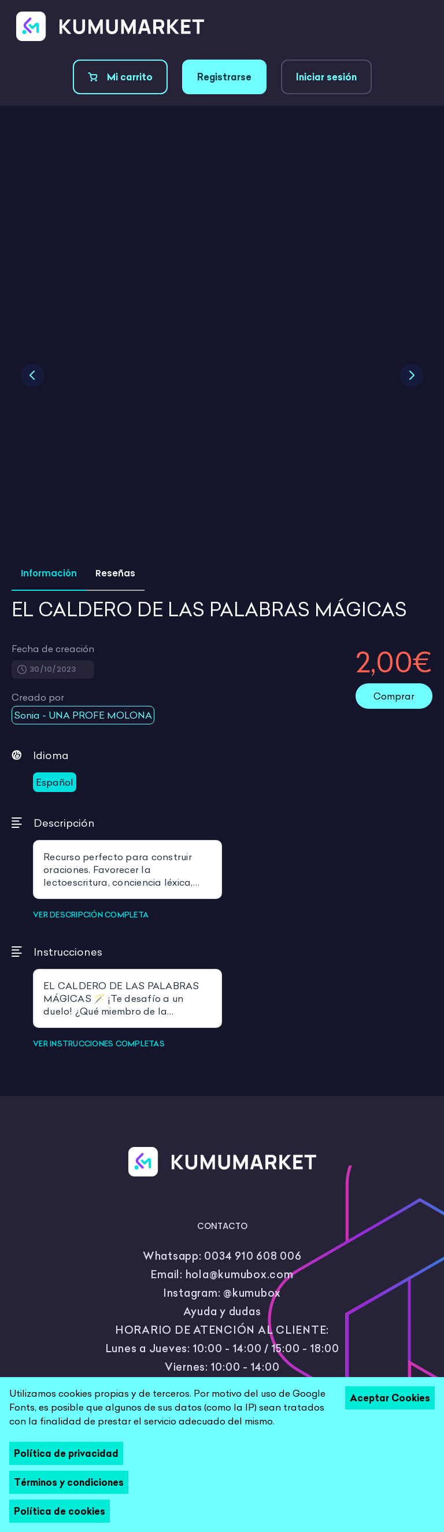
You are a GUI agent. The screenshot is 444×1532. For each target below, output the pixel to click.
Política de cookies (59, 1511)
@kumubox (252, 1293)
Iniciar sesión (326, 77)
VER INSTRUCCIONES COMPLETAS (99, 1043)
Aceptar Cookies (390, 1398)
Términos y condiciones (69, 1482)
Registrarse (224, 77)
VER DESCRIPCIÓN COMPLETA (91, 914)
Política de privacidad (66, 1453)
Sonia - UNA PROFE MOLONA (83, 715)
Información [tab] (49, 573)
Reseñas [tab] (115, 573)
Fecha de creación (53, 648)
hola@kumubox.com (240, 1274)
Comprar (394, 696)
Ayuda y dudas (222, 1311)
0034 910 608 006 (252, 1256)
